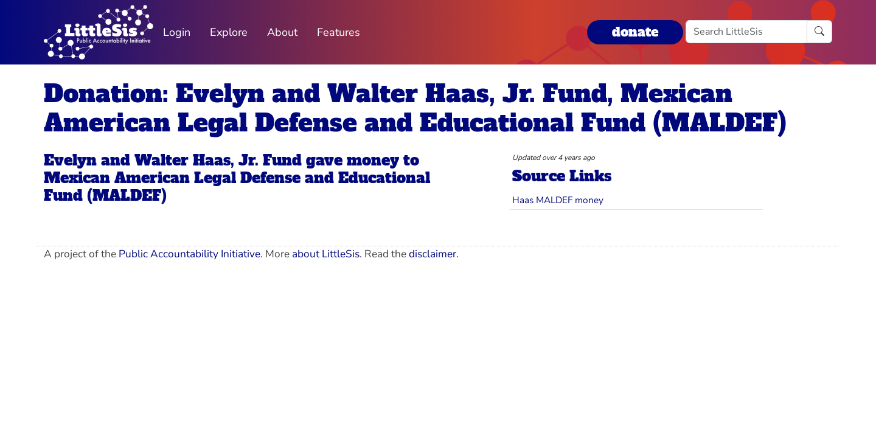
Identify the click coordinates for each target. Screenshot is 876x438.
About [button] (282, 32)
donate (635, 32)
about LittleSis (326, 254)
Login (176, 32)
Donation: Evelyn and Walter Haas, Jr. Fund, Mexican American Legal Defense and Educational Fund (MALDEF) (415, 108)
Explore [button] (229, 32)
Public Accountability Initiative (189, 254)
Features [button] (338, 32)
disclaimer (432, 254)
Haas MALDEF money (557, 199)
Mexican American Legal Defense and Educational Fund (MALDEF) (237, 187)
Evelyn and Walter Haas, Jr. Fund (173, 160)
